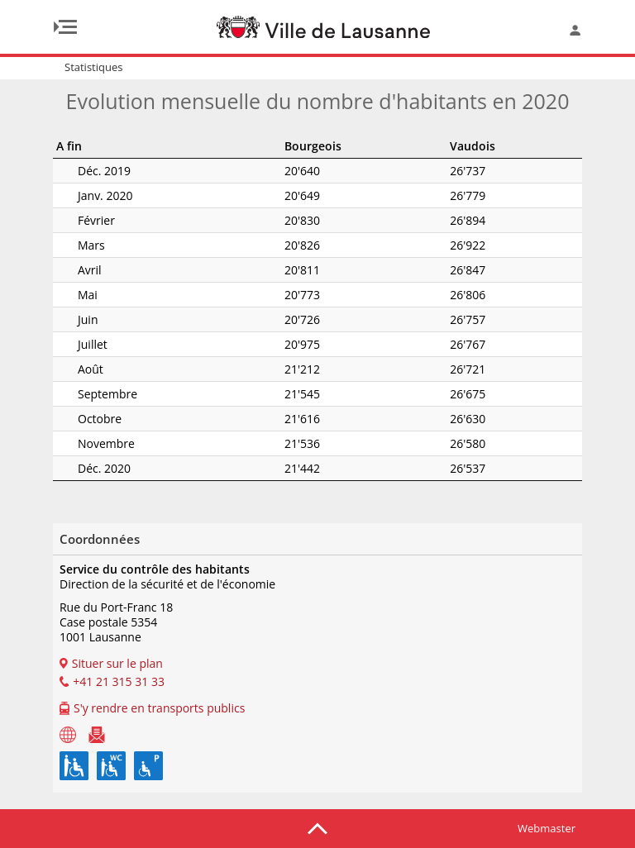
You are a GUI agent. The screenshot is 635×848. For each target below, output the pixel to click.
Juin (66, 319)
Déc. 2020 (82, 468)
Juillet (71, 344)
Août (69, 369)
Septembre (86, 394)
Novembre (84, 443)
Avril (68, 270)
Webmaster (546, 828)
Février (74, 220)
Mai (66, 295)
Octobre (78, 418)
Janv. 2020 (83, 195)
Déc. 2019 (82, 171)
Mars (70, 245)
